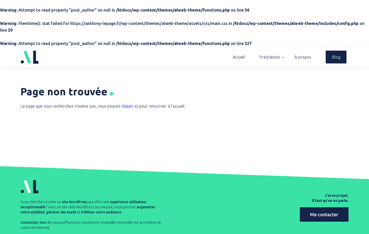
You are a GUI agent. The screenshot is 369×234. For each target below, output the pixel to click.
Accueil (239, 57)
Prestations (269, 57)
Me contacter (324, 214)
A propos (302, 57)
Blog (336, 57)
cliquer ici (129, 106)
